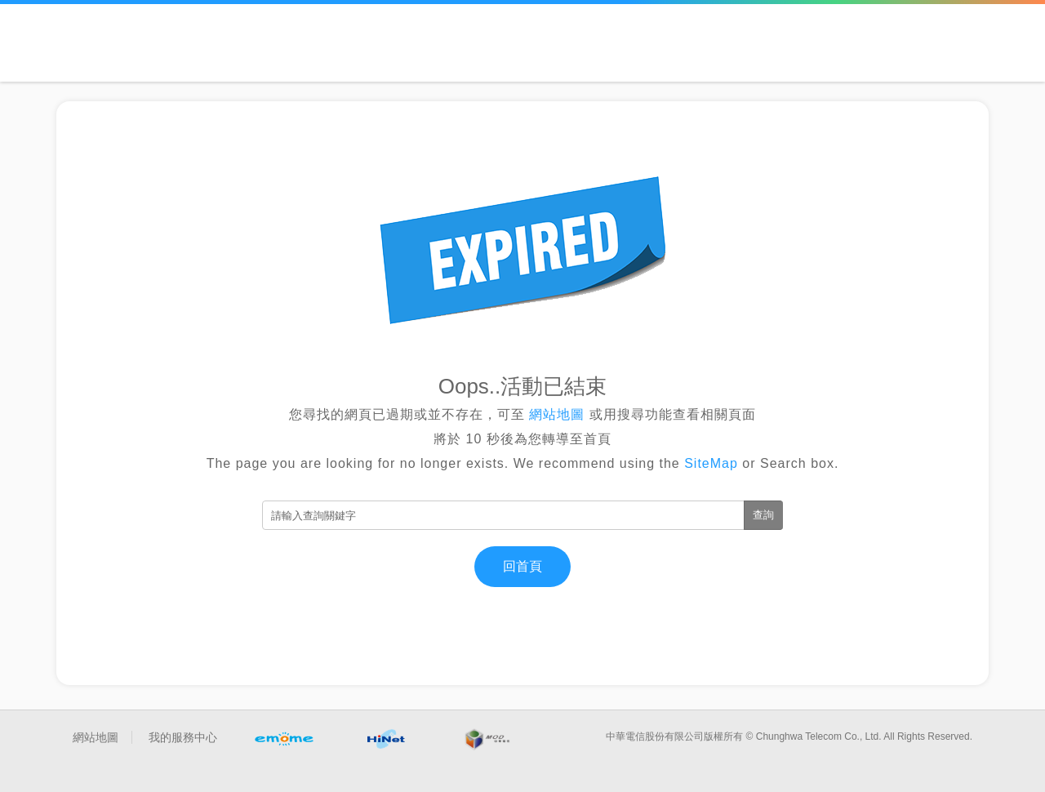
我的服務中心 (183, 737)
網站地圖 (557, 414)
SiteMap (711, 463)
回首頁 (522, 566)
